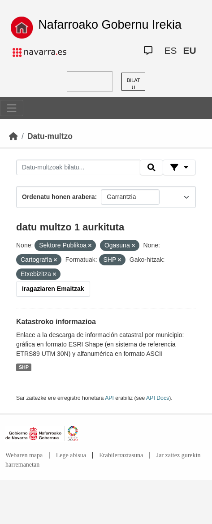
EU (189, 50)
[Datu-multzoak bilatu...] (78, 168)
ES (170, 50)
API (109, 398)
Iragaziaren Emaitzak (53, 288)
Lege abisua (71, 455)
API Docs (157, 398)
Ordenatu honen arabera (58, 196)
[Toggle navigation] (11, 108)
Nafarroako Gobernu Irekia (110, 24)
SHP (24, 367)
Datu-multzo (50, 136)
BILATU (133, 84)
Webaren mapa (24, 455)
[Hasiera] (13, 136)
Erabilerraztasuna (121, 455)
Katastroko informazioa (56, 321)
